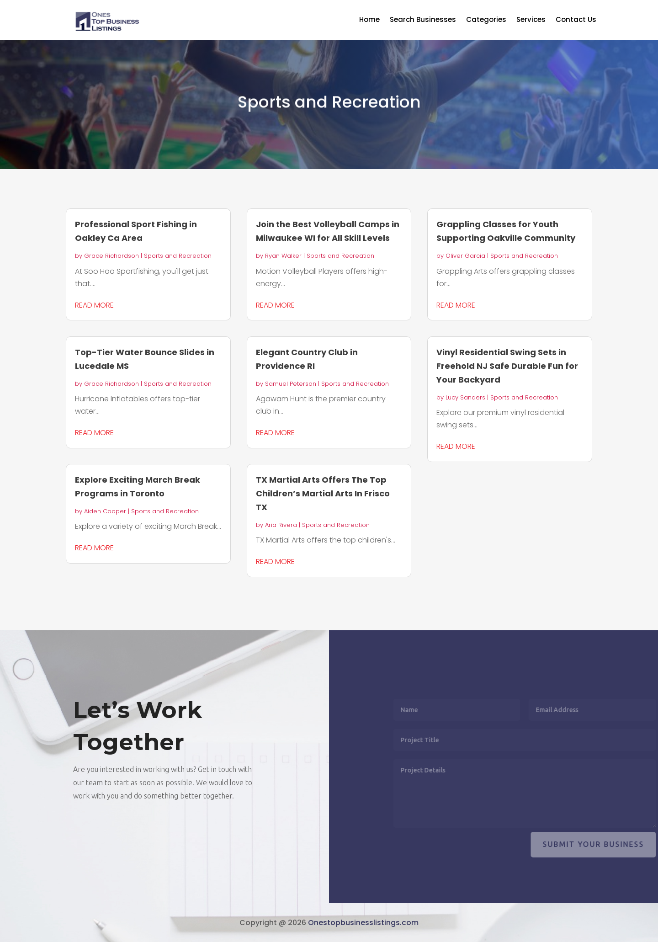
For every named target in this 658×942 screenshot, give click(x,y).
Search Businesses (423, 20)
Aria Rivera (281, 525)
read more (94, 305)
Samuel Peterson (290, 383)
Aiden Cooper (105, 511)
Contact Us (576, 20)
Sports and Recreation (178, 255)
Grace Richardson (111, 255)
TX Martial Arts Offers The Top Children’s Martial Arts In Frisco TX (323, 493)
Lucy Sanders (465, 397)
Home (369, 20)
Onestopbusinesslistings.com (363, 922)
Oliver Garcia (465, 255)
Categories (486, 20)
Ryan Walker (283, 255)
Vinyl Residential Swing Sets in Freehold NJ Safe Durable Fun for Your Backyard (507, 365)
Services (531, 20)
